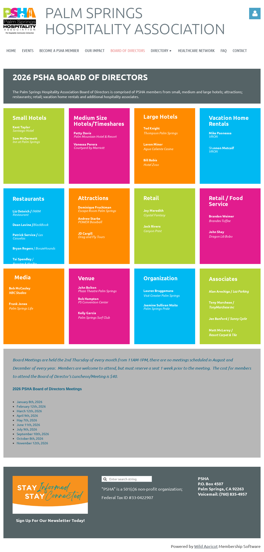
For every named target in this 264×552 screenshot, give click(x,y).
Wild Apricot (206, 546)
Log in (255, 13)
